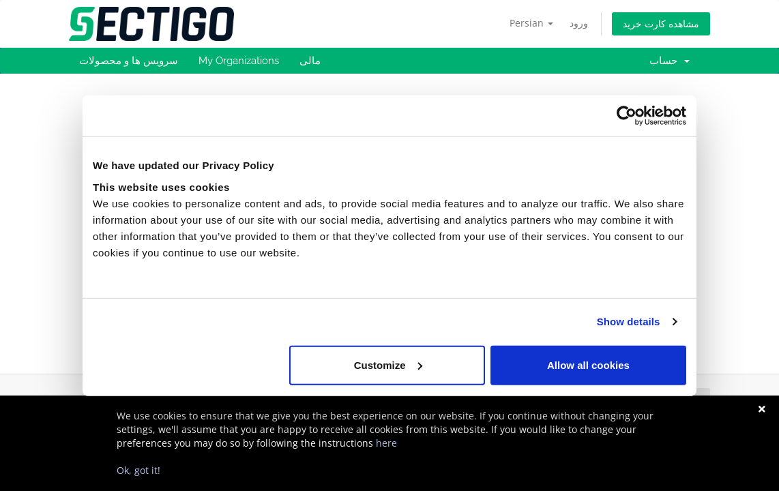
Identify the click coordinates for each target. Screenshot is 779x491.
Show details (628, 321)
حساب (669, 61)
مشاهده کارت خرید (661, 23)
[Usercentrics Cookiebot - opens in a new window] (626, 116)
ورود (579, 22)
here (386, 442)
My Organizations (239, 61)
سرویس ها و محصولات (128, 61)
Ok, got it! (138, 470)
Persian (531, 22)
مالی (310, 61)
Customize (388, 364)
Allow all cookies (588, 364)
